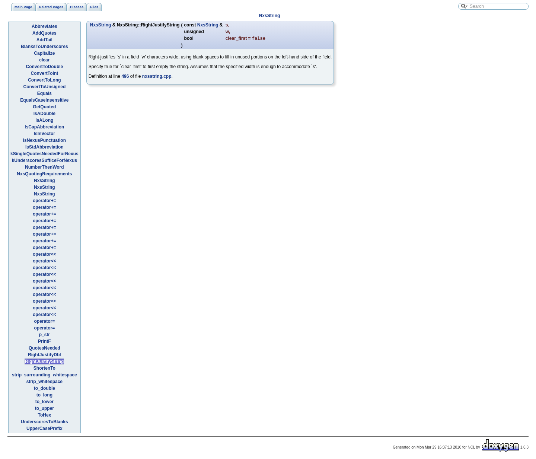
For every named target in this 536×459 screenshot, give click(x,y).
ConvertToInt (44, 73)
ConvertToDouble (44, 66)
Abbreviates (44, 26)
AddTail (44, 39)
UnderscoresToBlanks (44, 421)
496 (125, 77)
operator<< (44, 254)
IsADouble (44, 113)
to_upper (44, 408)
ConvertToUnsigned (44, 86)
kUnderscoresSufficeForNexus (44, 160)
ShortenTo (44, 368)
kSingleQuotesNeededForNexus (44, 153)
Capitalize (44, 53)
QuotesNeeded (44, 348)
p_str (44, 334)
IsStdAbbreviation (44, 147)
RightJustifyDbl (44, 354)
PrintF (44, 341)
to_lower (44, 401)
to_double (44, 388)
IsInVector (44, 133)
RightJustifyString (44, 361)
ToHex (44, 415)
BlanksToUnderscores (44, 46)
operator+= (44, 200)
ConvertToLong (44, 80)
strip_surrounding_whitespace (44, 374)
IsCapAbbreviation (44, 127)
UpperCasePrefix (44, 428)
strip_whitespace (44, 381)
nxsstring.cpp (157, 77)
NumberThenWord (44, 167)
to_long (44, 395)
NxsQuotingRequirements (44, 173)
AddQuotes (44, 33)
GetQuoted (44, 106)
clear (44, 60)
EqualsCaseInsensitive (44, 100)
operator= (44, 321)
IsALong (44, 120)
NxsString (269, 15)
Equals (44, 93)
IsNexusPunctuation (44, 140)
